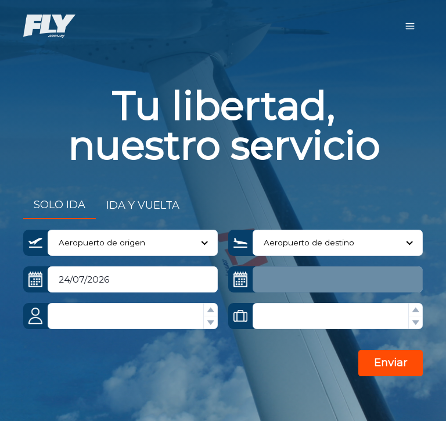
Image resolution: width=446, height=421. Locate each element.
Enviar (390, 362)
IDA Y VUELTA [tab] (142, 205)
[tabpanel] (223, 310)
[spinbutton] (133, 316)
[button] (210, 310)
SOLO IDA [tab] (59, 204)
